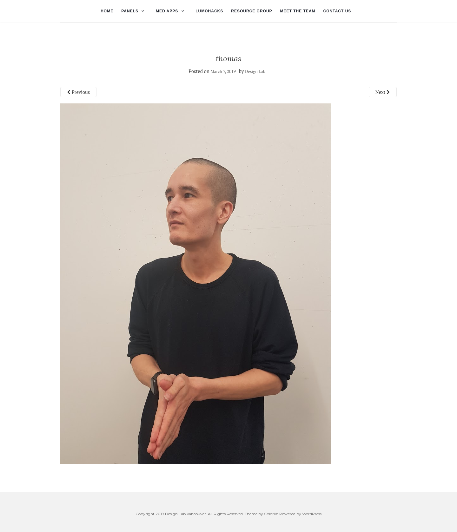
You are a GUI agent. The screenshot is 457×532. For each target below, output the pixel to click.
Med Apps (167, 11)
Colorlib (271, 513)
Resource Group (251, 11)
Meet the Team (297, 11)
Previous (78, 92)
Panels (129, 11)
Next (382, 92)
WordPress (311, 513)
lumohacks (209, 11)
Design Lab (255, 71)
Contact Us (337, 11)
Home (107, 11)
